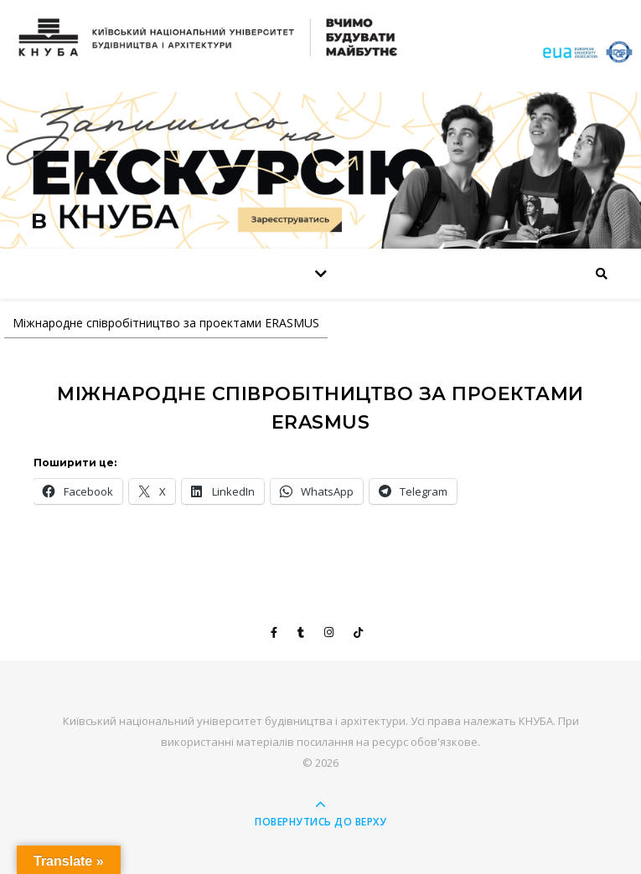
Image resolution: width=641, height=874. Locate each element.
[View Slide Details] (320, 170)
